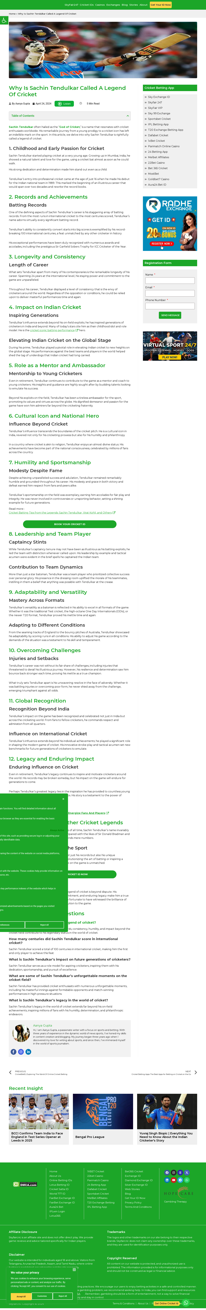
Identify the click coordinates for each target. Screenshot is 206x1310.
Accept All (63, 1296)
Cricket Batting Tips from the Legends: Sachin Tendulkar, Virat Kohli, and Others (60, 512)
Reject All (42, 1296)
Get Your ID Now (161, 4)
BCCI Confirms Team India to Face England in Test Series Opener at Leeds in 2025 (37, 1138)
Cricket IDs (87, 4)
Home (12, 13)
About (143, 4)
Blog (125, 4)
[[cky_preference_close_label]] (63, 797)
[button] (4, 20)
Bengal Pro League (89, 1139)
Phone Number (156, 300)
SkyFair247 (71, 4)
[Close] (74, 1272)
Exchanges (113, 4)
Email (149, 287)
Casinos (100, 4)
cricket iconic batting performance (52, 330)
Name (150, 274)
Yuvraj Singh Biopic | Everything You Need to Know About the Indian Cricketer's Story (166, 1138)
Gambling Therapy (175, 1203)
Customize (21, 1296)
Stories (133, 4)
